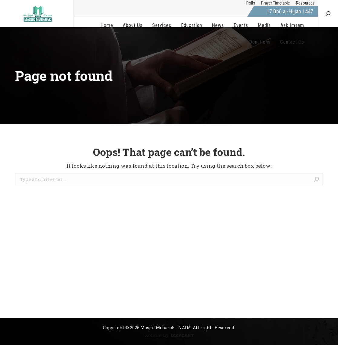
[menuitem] (250, 3)
